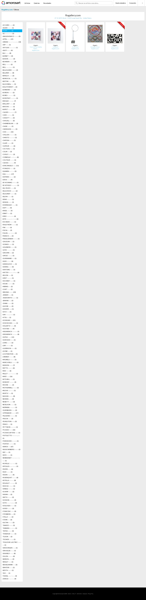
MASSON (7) (9, 365)
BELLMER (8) (8, 73)
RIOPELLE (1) (10, 463)
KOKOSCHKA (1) (10, 323)
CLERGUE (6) (9, 146)
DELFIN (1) (8, 196)
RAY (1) (6, 452)
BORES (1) (9, 95)
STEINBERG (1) (9, 514)
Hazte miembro (120, 3)
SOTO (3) (10, 503)
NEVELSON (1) (9, 404)
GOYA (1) (9, 250)
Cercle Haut (75, 47)
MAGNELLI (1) (9, 359)
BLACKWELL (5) (9, 84)
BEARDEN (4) (9, 61)
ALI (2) (8, 33)
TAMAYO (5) (9, 525)
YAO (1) (6, 573)
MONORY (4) (9, 382)
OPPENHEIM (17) (10, 413)
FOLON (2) (10, 233)
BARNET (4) (8, 56)
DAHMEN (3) (9, 171)
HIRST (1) (8, 278)
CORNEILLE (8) (11, 157)
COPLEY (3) (9, 154)
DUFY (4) (7, 208)
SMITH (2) (8, 497)
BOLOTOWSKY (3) (10, 87)
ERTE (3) (10, 219)
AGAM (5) (8, 31)
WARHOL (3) (8, 559)
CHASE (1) (8, 126)
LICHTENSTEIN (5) (10, 354)
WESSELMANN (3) (10, 565)
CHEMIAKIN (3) (10, 129)
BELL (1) (9, 67)
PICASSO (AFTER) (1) (11, 433)
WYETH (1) (8, 570)
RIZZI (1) (7, 472)
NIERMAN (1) (10, 407)
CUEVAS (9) (9, 163)
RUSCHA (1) (9, 486)
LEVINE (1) (7, 351)
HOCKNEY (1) (9, 281)
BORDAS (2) (9, 92)
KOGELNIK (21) (9, 320)
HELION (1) (8, 275)
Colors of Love (115, 47)
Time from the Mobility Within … (36, 47)
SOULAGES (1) (9, 506)
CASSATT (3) (9, 118)
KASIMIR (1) (8, 309)
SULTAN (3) (8, 522)
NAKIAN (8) (9, 396)
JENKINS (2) (8, 300)
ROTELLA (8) (9, 480)
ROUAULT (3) (10, 483)
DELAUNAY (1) (9, 194)
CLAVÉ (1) (8, 143)
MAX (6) (7, 371)
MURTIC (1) (8, 393)
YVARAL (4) (10, 576)
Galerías (37, 3)
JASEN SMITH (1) (10, 298)
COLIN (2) (7, 151)
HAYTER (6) (11, 272)
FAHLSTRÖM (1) (10, 225)
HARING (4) (8, 267)
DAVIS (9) (7, 180)
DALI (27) (8, 174)
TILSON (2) (7, 536)
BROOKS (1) (9, 106)
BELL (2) (8, 64)
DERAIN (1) (8, 202)
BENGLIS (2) (8, 76)
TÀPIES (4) (8, 531)
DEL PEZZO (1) (9, 188)
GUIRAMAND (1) (9, 258)
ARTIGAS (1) (10, 47)
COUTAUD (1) (9, 160)
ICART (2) (8, 289)
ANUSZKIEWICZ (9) (11, 36)
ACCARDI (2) (9, 25)
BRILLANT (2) (9, 104)
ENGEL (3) (7, 210)
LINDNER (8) (9, 357)
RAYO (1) (7, 455)
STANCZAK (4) (9, 511)
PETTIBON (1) (10, 427)
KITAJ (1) (7, 317)
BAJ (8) (7, 53)
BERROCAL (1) (9, 78)
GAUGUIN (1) (8, 241)
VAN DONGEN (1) (10, 548)
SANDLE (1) (9, 489)
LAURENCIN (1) (9, 348)
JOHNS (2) (8, 303)
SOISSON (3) (9, 500)
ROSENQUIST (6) (10, 477)
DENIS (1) (8, 199)
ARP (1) (7, 45)
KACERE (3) (8, 306)
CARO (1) (8, 115)
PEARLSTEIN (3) (10, 421)
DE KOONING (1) (10, 182)
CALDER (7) (9, 112)
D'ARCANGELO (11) (11, 165)
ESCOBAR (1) (9, 222)
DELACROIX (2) (10, 191)
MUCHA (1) (9, 390)
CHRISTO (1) (10, 137)
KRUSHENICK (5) (11, 331)
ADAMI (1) (8, 28)
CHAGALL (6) (9, 120)
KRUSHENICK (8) (11, 334)
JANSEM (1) (8, 295)
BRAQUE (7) (9, 101)
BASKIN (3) (9, 59)
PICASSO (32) (9, 430)
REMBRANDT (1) (11, 459)
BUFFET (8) (9, 109)
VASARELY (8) (9, 553)
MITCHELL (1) (9, 379)
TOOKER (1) (9, 539)
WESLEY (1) (8, 562)
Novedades (47, 3)
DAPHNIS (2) (9, 177)
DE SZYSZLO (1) (11, 185)
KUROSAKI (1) (9, 340)
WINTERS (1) (9, 567)
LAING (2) (8, 343)
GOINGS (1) (8, 244)
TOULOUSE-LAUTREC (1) (12, 543)
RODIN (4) (8, 475)
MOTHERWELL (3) (11, 388)
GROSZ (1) (8, 255)
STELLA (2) (8, 517)
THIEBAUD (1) (9, 534)
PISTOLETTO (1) (11, 437)
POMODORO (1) (11, 441)
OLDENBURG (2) (10, 410)
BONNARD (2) (9, 90)
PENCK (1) (7, 424)
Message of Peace (95, 47)
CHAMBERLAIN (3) (10, 123)
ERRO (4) (9, 216)
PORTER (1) (9, 444)
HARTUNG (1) (9, 269)
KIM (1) (9, 314)
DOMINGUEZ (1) (10, 205)
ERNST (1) (7, 213)
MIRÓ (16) (7, 376)
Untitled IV (55, 47)
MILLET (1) (10, 373)
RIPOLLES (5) (10, 466)
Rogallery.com (7, 10)
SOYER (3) (8, 508)
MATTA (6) (9, 368)
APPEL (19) (8, 39)
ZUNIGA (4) (9, 579)
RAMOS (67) (8, 446)
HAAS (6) (8, 261)
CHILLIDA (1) (9, 135)
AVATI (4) (8, 50)
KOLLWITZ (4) (9, 326)
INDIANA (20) (9, 292)
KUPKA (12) (8, 337)
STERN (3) (7, 520)
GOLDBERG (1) (9, 247)
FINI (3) (7, 227)
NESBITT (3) (9, 402)
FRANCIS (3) (8, 236)
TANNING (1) (10, 528)
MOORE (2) (8, 385)
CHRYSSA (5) (9, 140)
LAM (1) (8, 345)
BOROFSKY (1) (10, 98)
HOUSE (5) (8, 284)
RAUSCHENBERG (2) (11, 449)
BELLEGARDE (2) (10, 70)
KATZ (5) (7, 312)
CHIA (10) (8, 132)
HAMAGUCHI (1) (10, 264)
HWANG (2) (8, 286)
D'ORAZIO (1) (9, 168)
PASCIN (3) (8, 418)
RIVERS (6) (8, 469)
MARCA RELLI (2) (10, 362)
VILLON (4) (9, 556)
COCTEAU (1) (9, 149)
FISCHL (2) (7, 230)
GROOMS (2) (8, 253)
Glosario (85, 593)
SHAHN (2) (7, 494)
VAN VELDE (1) (9, 550)
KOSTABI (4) (8, 329)
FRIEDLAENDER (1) (11, 239)
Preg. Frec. (91, 593)
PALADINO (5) (10, 416)
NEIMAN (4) (8, 399)
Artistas (27, 3)
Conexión (132, 3)
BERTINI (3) (8, 81)
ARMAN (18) (12, 42)
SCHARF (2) (8, 491)
